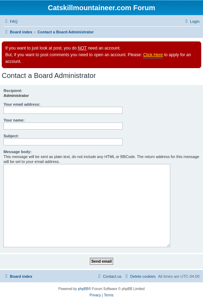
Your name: (14, 120)
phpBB (83, 289)
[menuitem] (11, 21)
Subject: (11, 136)
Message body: (17, 152)
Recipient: (13, 90)
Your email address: (22, 104)
